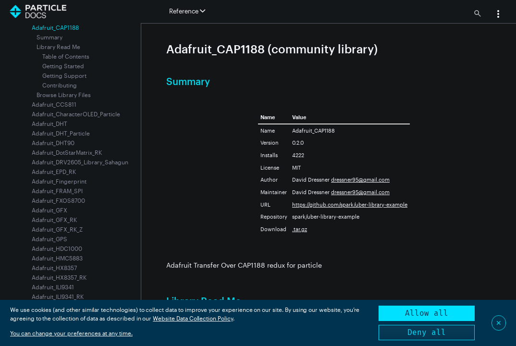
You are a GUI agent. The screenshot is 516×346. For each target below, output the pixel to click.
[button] (498, 15)
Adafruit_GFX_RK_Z (57, 229)
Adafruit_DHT (49, 123)
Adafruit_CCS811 (54, 104)
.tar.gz (299, 229)
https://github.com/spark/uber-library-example (349, 204)
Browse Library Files (64, 94)
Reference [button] (187, 11)
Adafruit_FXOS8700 (58, 200)
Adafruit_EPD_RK (54, 171)
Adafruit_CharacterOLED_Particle (76, 114)
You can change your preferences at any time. (71, 333)
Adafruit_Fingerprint (59, 181)
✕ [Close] (499, 322)
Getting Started (63, 65)
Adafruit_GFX (49, 210)
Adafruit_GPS (49, 238)
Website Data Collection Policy (193, 318)
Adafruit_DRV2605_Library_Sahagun (80, 162)
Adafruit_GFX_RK (54, 219)
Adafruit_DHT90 (53, 142)
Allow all (426, 313)
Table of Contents (65, 56)
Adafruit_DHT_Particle (61, 133)
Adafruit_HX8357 (54, 267)
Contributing (59, 85)
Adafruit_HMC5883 (57, 258)
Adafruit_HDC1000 (57, 248)
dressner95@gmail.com (360, 179)
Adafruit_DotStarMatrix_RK (67, 152)
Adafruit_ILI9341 (53, 287)
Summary (49, 37)
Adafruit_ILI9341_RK (58, 296)
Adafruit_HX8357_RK (59, 277)
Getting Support (64, 75)
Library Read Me (58, 46)
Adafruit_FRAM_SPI (57, 190)
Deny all (426, 332)
